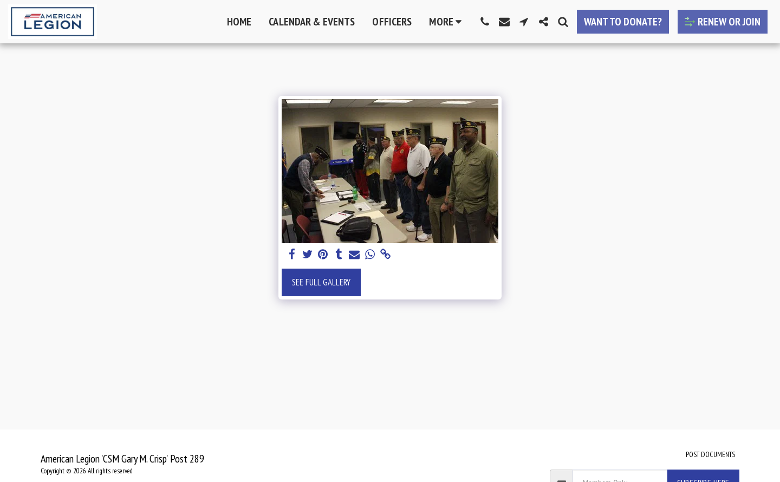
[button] (485, 21)
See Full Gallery (321, 282)
